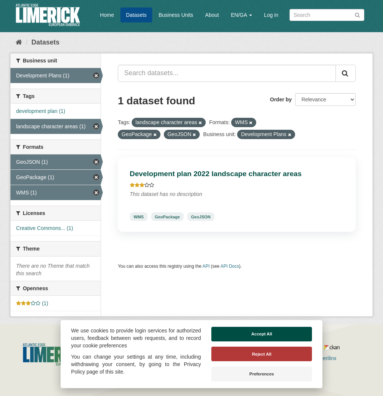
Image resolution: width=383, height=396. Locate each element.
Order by (281, 99)
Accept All (261, 334)
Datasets (136, 15)
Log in (271, 15)
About (212, 15)
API (205, 266)
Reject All (262, 354)
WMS (139, 216)
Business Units (176, 15)
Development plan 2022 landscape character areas (216, 174)
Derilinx (324, 358)
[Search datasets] (326, 15)
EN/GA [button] (241, 15)
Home (107, 15)
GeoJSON (201, 216)
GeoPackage (167, 216)
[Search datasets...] (227, 73)
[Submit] (357, 14)
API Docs (230, 266)
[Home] (19, 42)
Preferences (261, 374)
